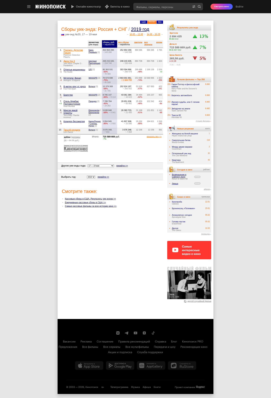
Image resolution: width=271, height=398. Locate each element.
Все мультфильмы (137, 346)
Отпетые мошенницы (74, 69)
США (144, 22)
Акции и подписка (120, 351)
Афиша (147, 386)
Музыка (135, 386)
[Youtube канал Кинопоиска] (135, 333)
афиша (207, 189)
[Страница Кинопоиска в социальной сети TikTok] (153, 333)
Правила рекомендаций (134, 341)
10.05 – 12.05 (136, 34)
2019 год (140, 29)
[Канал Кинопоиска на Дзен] (144, 333)
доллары (76, 137)
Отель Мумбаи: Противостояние (71, 102)
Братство (68, 95)
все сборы (123, 42)
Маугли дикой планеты (70, 111)
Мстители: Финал (72, 78)
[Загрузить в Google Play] (120, 365)
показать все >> (154, 136)
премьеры (205, 234)
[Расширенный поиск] (194, 6)
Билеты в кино (117, 6)
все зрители (148, 43)
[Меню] (29, 6)
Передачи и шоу (164, 346)
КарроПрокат (95, 121)
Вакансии (69, 341)
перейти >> (122, 165)
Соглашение (105, 341)
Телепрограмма (119, 386)
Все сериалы (111, 346)
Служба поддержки (150, 351)
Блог (174, 341)
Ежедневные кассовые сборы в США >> (85, 202)
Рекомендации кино (193, 346)
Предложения (68, 346)
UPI (90, 69)
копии (159, 42)
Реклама (86, 341)
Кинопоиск (91, 386)
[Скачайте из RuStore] (182, 365)
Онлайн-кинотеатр (85, 6)
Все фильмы (90, 346)
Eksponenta (94, 110)
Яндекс (200, 387)
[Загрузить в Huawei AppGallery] (151, 365)
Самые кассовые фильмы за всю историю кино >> (91, 206)
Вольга (92, 86)
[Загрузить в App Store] (89, 365)
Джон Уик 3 (69, 61)
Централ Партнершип (94, 62)
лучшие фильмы (203, 121)
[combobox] (161, 6)
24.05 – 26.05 (153, 34)
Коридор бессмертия (74, 121)
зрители (138, 42)
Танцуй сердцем (71, 130)
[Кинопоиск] (51, 6)
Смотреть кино (221, 6)
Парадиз (93, 101)
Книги (157, 386)
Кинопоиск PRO (192, 341)
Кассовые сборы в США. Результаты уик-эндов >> (90, 199)
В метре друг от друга (74, 86)
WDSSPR (93, 78)
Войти (239, 6)
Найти (199, 6)
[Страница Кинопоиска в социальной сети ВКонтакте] (118, 333)
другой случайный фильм (197, 301)
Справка (160, 341)
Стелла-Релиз (93, 124)
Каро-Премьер (93, 51)
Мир (160, 22)
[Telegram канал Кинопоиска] (126, 333)
